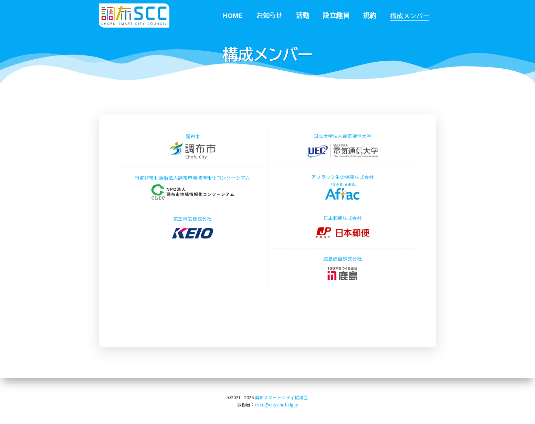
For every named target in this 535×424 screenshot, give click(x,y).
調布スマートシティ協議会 (281, 397)
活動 (302, 15)
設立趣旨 (336, 15)
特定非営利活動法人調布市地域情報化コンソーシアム (180, 187)
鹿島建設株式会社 (342, 256)
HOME (233, 15)
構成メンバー (409, 15)
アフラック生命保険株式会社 (342, 174)
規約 (369, 15)
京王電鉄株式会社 (192, 241)
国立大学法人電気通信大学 (355, 146)
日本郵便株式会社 (355, 228)
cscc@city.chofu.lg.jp (276, 404)
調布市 (192, 158)
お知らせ (269, 15)
